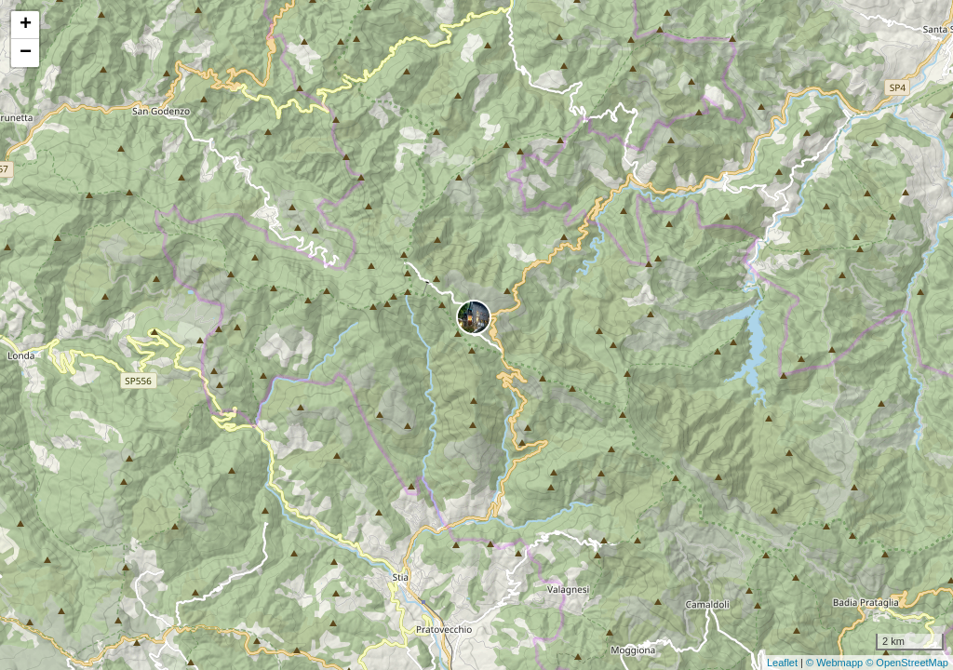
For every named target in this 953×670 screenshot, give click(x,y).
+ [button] (26, 25)
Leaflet (782, 662)
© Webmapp (836, 662)
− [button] (26, 53)
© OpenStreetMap (907, 662)
